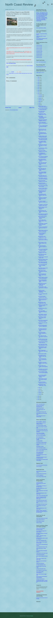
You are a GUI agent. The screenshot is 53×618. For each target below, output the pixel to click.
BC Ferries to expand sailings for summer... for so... (42, 202)
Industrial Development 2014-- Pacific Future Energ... (42, 275)
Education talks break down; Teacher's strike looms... (42, 221)
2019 (38, 85)
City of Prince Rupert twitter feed (41, 429)
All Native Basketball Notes (40, 564)
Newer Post (8, 107)
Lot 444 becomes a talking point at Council (42, 148)
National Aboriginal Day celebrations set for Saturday (42, 191)
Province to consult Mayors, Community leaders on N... (43, 228)
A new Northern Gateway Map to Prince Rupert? (42, 315)
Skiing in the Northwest (40, 563)
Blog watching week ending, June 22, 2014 (43, 186)
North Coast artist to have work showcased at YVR (42, 345)
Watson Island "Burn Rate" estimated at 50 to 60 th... (43, 139)
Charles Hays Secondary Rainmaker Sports (40, 529)
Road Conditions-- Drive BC (41, 421)
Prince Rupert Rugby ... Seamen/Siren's (40, 572)
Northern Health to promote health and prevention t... (42, 278)
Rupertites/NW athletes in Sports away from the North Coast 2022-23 (42, 581)
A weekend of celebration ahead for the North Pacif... (42, 198)
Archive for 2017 (39, 55)
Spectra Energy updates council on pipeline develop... (42, 376)
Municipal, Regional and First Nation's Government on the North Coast (41, 498)
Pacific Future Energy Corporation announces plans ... (42, 271)
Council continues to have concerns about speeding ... (43, 372)
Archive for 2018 (39, 54)
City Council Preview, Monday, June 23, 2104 (42, 181)
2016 (38, 90)
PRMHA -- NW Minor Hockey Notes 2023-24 (41, 536)
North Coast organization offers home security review (42, 163)
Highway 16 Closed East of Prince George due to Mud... (42, 299)
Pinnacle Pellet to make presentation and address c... (43, 287)
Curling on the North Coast (40, 568)
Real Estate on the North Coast (41, 504)
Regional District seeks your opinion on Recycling (43, 231)
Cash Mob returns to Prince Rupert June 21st (43, 342)
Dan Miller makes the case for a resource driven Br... (43, 340)
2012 (38, 397)
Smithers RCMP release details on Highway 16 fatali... (42, 281)
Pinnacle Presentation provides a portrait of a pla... (42, 246)
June (39, 104)
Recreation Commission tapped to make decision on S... (42, 363)
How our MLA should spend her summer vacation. (43, 321)
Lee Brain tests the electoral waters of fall (43, 257)
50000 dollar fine (12, 73)
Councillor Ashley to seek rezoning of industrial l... (42, 136)
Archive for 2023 (39, 46)
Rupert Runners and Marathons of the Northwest (41, 577)
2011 (38, 399)
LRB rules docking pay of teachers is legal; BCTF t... (42, 326)
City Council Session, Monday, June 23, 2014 (42, 183)
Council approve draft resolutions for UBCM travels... (42, 142)
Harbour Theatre (39, 522)
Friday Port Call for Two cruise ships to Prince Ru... (42, 130)
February (40, 392)
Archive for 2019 (39, 52)
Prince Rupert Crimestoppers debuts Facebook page (42, 117)
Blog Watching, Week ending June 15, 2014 (42, 237)
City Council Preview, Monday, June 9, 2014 (42, 297)
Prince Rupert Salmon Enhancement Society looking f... (42, 160)
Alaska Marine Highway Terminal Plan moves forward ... (42, 173)
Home (20, 107)
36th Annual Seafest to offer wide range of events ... (43, 260)
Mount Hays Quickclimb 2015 (41, 540)
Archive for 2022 (39, 48)
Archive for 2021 (39, 49)
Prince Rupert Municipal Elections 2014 (42, 255)
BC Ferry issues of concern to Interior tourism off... (42, 109)
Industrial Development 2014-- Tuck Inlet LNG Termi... (42, 359)
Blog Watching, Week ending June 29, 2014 (42, 114)
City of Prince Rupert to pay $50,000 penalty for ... (43, 268)
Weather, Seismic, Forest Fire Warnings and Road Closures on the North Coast (41, 511)
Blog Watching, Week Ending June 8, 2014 (42, 303)
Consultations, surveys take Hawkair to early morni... (43, 205)
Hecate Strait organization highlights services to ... (42, 120)
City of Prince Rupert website (41, 425)
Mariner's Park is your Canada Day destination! (42, 106)
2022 (38, 80)
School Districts (39, 466)
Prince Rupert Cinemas (40, 521)
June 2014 (17, 73)
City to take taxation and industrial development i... (43, 176)
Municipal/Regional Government (41, 465)
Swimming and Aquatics (40, 554)
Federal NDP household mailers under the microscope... (42, 284)
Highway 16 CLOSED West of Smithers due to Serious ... (43, 305)
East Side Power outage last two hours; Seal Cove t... (43, 239)
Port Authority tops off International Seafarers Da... (42, 133)
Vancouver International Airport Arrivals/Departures (41, 457)
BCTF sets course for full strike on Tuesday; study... (42, 265)
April (39, 389)
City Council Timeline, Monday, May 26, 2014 (42, 382)
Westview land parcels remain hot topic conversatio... (42, 233)
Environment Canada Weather (41, 442)
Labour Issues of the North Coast (42, 495)
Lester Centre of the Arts (40, 519)
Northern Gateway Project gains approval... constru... (42, 208)
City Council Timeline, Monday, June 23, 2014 (42, 151)
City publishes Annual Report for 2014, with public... (42, 356)
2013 (38, 396)
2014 (38, 93)
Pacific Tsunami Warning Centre (41, 449)
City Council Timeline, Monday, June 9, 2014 (42, 252)
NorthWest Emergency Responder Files (40, 406)
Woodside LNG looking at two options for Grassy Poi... (42, 145)
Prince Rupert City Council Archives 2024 (40, 416)
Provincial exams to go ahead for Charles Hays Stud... (42, 211)
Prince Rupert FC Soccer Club (41, 570)
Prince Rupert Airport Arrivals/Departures (39, 453)
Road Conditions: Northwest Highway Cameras (41, 423)
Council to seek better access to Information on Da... (42, 123)
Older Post (31, 107)
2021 (38, 82)
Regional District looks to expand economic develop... (42, 217)
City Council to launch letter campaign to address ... (43, 250)
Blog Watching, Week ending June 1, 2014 (42, 385)
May (39, 387)
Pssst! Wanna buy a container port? (41, 112)
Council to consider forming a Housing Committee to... (42, 126)
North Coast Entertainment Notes (42, 518)
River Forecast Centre (40, 450)
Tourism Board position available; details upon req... (42, 195)
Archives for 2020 (39, 51)
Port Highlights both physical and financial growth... (42, 154)
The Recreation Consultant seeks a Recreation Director (42, 224)
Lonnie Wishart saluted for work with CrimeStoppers (43, 178)
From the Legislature (39, 475)
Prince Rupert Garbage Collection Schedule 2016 (40, 433)
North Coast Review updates (41, 27)
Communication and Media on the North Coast (41, 486)
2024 (38, 77)
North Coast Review (19, 4)
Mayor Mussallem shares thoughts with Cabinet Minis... (42, 347)
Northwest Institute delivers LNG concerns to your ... (42, 189)
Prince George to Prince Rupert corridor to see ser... (42, 243)
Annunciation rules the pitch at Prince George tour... (43, 370)
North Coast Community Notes (41, 500)
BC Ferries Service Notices (40, 435)
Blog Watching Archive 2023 (41, 66)
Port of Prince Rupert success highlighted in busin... (42, 333)
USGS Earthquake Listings (40, 447)
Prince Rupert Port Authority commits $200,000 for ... (43, 157)
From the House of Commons (41, 473)
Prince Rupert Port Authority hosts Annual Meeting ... (43, 214)
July (39, 103)
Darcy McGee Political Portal (41, 476)
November (40, 96)
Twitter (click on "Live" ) (40, 72)
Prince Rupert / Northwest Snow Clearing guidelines (41, 39)
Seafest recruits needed (42, 353)
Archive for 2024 (39, 45)
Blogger (31, 615)
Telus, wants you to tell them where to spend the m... (42, 336)
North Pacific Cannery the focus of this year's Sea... (43, 262)
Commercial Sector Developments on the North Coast (41, 483)
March (39, 390)
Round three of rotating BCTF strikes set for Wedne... (42, 317)
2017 (38, 88)
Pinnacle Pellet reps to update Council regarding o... (43, 366)
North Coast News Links (40, 404)
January (39, 394)
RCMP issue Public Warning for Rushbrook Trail (42, 311)
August (39, 101)
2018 (38, 87)
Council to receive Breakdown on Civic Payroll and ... (42, 291)
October (39, 98)
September (40, 99)
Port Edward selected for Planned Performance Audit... (42, 329)
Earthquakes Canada (39, 446)
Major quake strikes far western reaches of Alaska (42, 169)
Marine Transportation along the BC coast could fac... (43, 351)
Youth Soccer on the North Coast (41, 553)
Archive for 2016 (39, 57)
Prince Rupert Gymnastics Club (41, 546)
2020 (38, 83)
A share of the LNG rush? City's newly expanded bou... (42, 379)
